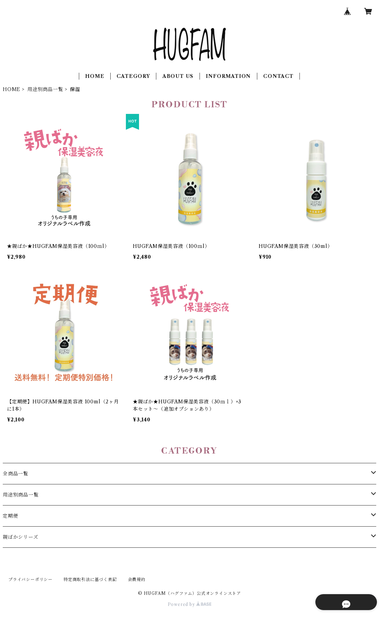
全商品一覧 (15, 474)
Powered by (190, 604)
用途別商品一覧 (45, 89)
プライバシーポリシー (30, 579)
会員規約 (137, 579)
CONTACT (278, 76)
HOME (94, 76)
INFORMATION (228, 76)
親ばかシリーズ (20, 537)
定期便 (10, 516)
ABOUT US (178, 76)
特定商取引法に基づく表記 (90, 579)
